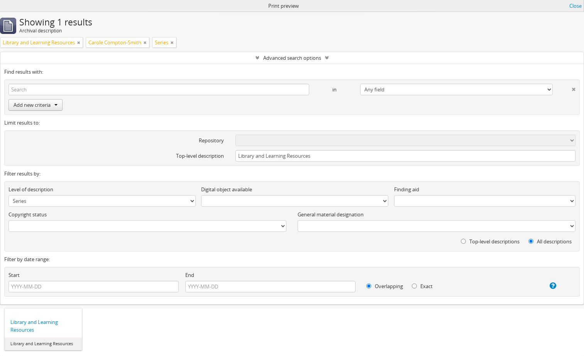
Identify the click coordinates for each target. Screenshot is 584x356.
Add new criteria (36, 104)
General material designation (331, 214)
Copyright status (27, 214)
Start (14, 275)
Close (575, 5)
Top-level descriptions (490, 241)
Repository (211, 140)
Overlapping (384, 286)
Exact (422, 286)
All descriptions (550, 241)
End (189, 275)
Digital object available (226, 189)
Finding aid (406, 189)
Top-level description (200, 155)
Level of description (30, 189)
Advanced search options (292, 57)
